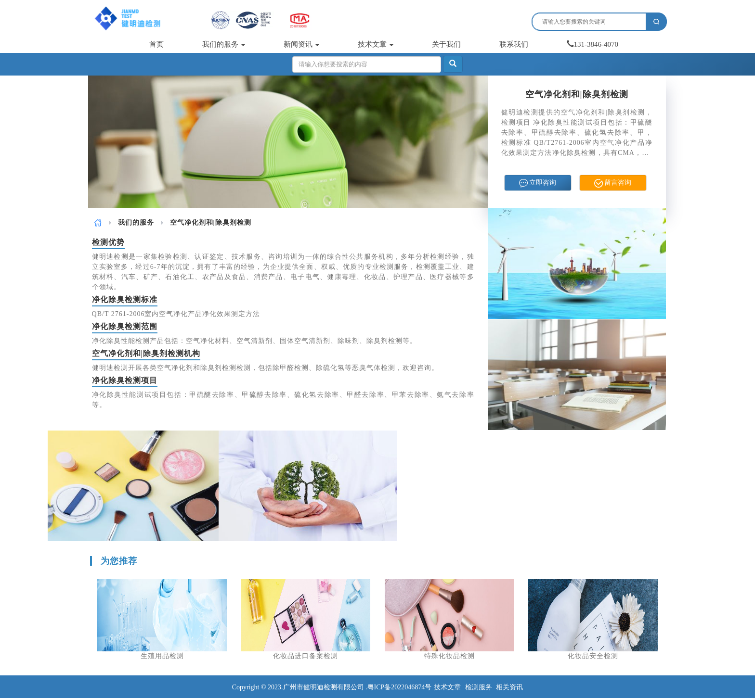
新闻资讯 (301, 44)
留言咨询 (613, 183)
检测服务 (478, 687)
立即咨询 (538, 183)
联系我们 (513, 44)
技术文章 (375, 44)
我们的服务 (223, 44)
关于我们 (446, 44)
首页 (156, 44)
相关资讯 (509, 687)
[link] (98, 222)
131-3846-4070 (593, 44)
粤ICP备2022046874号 (399, 687)
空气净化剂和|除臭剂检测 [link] (210, 222)
